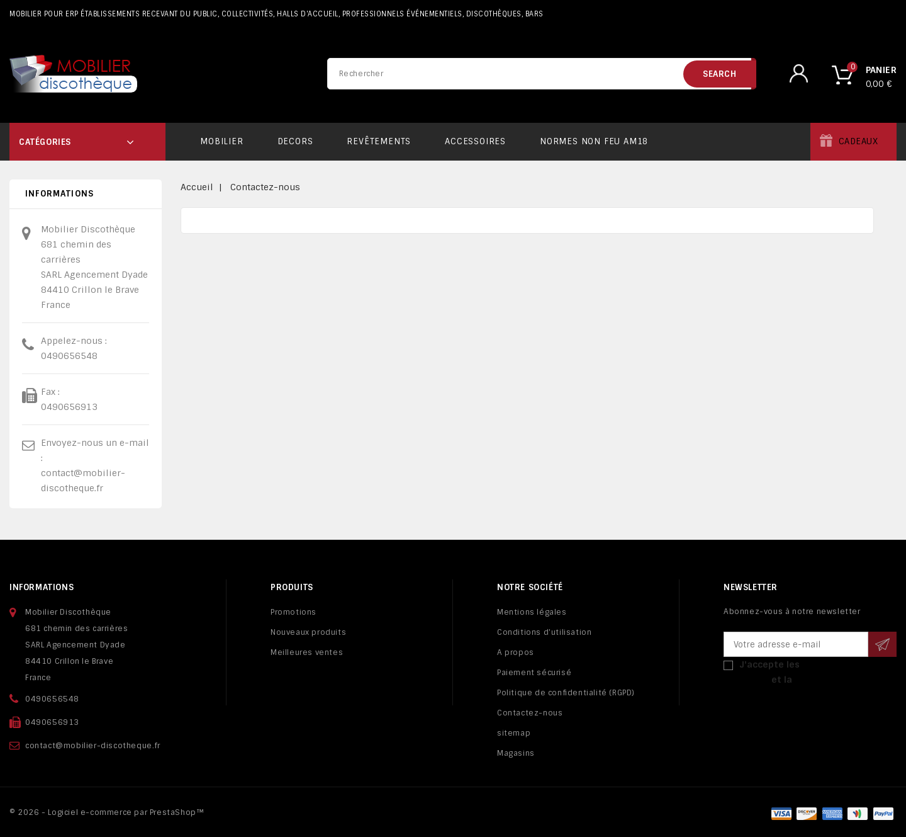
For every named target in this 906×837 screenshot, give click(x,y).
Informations (41, 587)
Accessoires (475, 141)
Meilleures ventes (307, 652)
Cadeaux (858, 141)
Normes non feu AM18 (594, 141)
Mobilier (221, 141)
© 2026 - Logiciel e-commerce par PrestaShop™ (106, 812)
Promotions (293, 612)
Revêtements (379, 141)
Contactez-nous (529, 713)
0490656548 (69, 356)
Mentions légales (532, 612)
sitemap (513, 733)
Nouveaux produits (308, 632)
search (720, 74)
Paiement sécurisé (534, 673)
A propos (515, 652)
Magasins (516, 753)
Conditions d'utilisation (544, 632)
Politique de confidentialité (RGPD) (566, 693)
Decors (295, 141)
